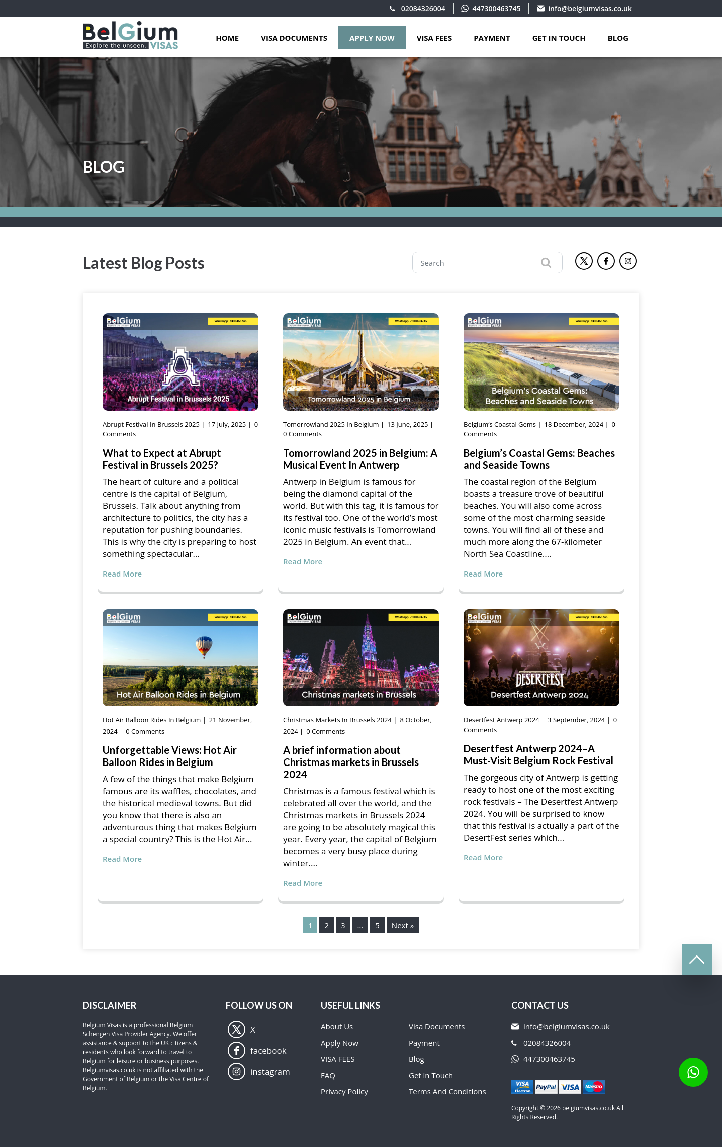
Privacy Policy (344, 1091)
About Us (337, 1026)
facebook (257, 1050)
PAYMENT (492, 38)
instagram (259, 1071)
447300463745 (497, 8)
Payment (424, 1043)
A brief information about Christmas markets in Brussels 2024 (351, 762)
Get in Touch (431, 1075)
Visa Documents (437, 1026)
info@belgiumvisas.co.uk (590, 8)
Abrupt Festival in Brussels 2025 (151, 424)
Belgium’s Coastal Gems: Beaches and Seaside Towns (539, 459)
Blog (618, 38)
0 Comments (302, 433)
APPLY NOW (372, 38)
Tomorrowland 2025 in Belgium (331, 424)
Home (227, 38)
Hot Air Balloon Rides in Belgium (152, 719)
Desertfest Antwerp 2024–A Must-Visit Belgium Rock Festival (538, 754)
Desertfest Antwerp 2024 (501, 719)
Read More (122, 573)
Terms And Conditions (447, 1091)
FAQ (328, 1075)
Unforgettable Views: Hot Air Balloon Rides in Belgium (170, 756)
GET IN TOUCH (559, 38)
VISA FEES (434, 38)
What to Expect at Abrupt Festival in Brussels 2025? (162, 459)
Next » (403, 925)
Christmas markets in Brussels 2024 (337, 719)
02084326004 (423, 8)
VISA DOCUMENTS (294, 38)
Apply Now (339, 1043)
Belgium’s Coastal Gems (500, 424)
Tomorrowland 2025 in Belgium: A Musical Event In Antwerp (360, 459)
